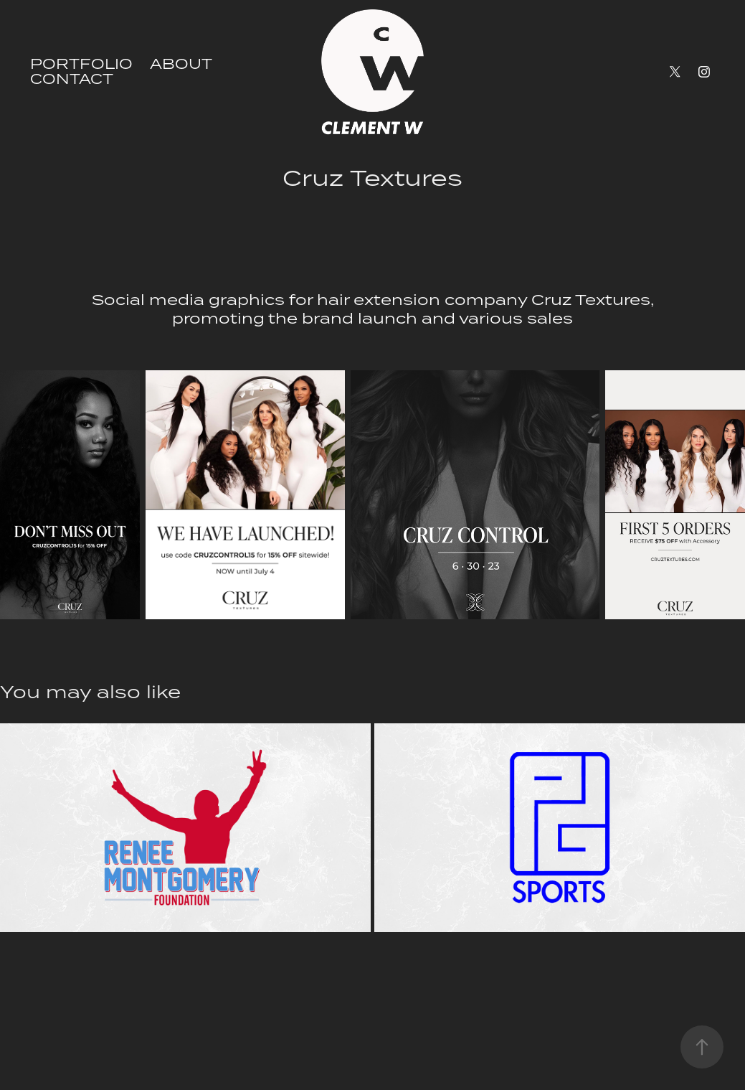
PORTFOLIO (81, 63)
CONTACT (71, 78)
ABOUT (181, 63)
